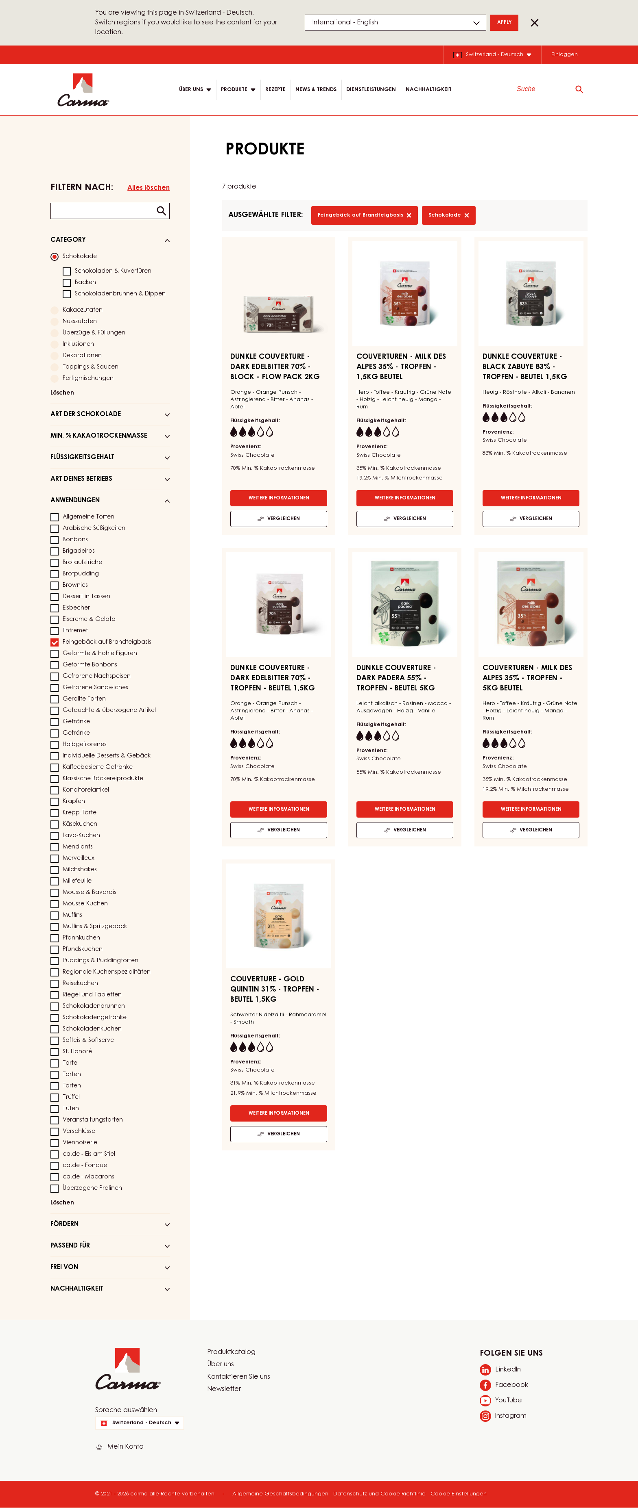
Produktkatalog (231, 1352)
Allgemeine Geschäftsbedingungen (280, 1494)
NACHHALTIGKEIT (429, 89)
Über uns (220, 1364)
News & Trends (315, 89)
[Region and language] (395, 23)
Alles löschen (148, 188)
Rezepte (275, 89)
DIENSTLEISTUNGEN (371, 89)
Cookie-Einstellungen (458, 1494)
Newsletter (224, 1389)
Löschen (62, 393)
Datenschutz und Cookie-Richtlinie (379, 1494)
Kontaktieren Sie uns (238, 1377)
